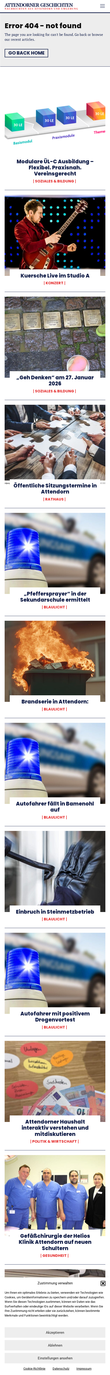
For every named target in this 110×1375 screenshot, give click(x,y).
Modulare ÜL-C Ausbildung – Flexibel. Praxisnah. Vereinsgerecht (55, 168)
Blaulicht (54, 607)
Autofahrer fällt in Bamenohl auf (55, 806)
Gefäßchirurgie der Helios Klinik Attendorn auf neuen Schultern (55, 1242)
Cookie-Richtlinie (34, 1368)
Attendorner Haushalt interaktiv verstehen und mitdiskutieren (55, 1128)
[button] (103, 1283)
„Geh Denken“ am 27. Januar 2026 (55, 380)
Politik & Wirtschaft (54, 1141)
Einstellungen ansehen (55, 1358)
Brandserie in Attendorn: (55, 701)
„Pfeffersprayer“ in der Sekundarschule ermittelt (55, 596)
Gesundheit (54, 1256)
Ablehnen (55, 1345)
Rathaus (54, 499)
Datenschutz (61, 1368)
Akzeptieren (55, 1332)
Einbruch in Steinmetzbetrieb (55, 912)
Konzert (54, 283)
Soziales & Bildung (54, 181)
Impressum (83, 1368)
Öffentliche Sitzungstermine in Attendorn (55, 488)
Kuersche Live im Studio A (55, 275)
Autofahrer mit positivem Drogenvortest (55, 1016)
